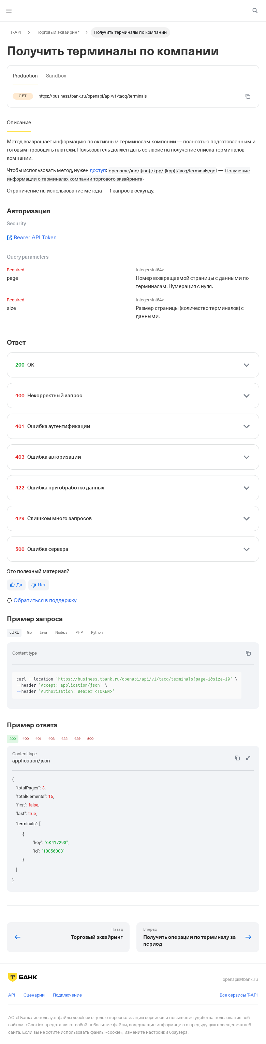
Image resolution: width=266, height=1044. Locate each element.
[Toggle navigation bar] (8, 11)
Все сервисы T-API (239, 995)
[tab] (25, 75)
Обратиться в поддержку (45, 600)
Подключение (67, 995)
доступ (98, 170)
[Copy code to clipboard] (247, 96)
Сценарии (34, 995)
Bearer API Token (32, 237)
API (11, 995)
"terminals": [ (28, 823)
